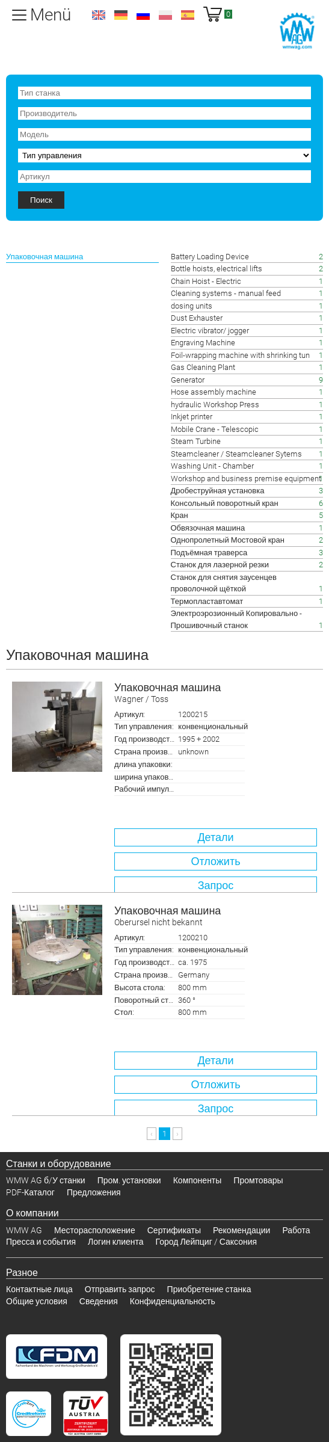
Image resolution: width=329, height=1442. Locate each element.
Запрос (216, 885)
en (98, 15)
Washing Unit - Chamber (212, 465)
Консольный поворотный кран (224, 503)
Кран (179, 515)
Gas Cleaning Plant (203, 367)
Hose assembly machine (213, 391)
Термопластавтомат (207, 601)
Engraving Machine (203, 342)
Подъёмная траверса (209, 552)
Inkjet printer (191, 416)
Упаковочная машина (215, 693)
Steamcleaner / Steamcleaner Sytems (236, 453)
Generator (187, 379)
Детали (215, 837)
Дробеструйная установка (218, 490)
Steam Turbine (196, 441)
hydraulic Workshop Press (215, 404)
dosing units (191, 305)
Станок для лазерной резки (220, 564)
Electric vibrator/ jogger (210, 330)
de (121, 15)
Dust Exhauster (197, 317)
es (187, 15)
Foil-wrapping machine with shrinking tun (240, 355)
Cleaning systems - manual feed (226, 293)
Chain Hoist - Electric (206, 281)
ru (143, 15)
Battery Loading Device (210, 256)
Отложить (215, 861)
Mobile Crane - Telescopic (215, 429)
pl (165, 15)
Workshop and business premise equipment (246, 478)
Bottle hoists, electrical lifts (216, 268)
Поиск (41, 200)
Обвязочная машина (208, 527)
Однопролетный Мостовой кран (227, 539)
